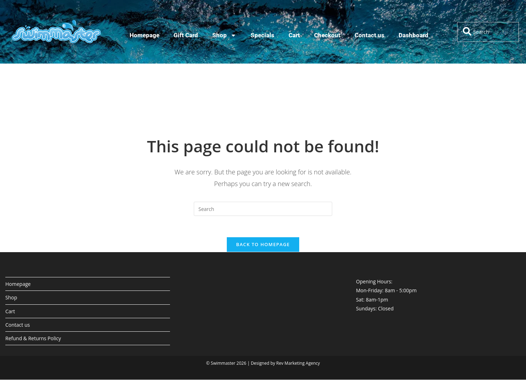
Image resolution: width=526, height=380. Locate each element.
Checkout (327, 35)
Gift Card (186, 35)
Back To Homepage (263, 244)
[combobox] (488, 32)
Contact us (369, 35)
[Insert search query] (263, 209)
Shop (224, 35)
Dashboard (413, 35)
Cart (294, 35)
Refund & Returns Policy (33, 338)
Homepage (144, 35)
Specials (262, 35)
